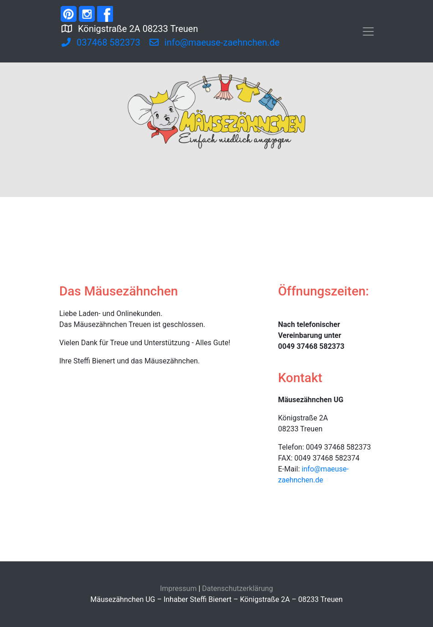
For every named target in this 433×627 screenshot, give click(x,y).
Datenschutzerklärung (237, 588)
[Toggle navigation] (368, 31)
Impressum (178, 588)
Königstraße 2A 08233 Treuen (165, 28)
